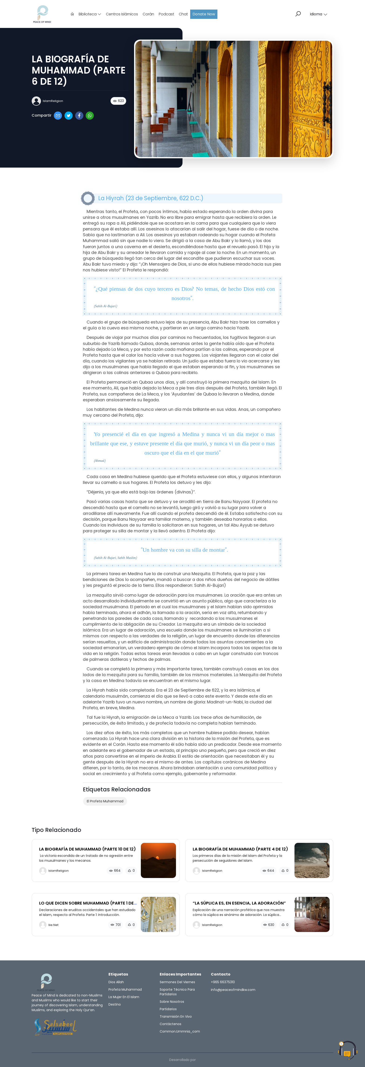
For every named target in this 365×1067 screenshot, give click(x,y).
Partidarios (168, 1009)
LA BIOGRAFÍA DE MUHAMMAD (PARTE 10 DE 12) (87, 849)
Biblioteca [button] (90, 14)
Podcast (166, 14)
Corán (148, 14)
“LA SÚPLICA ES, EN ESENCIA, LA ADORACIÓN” (239, 903)
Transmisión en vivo (176, 1016)
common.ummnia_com (180, 1031)
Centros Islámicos (122, 14)
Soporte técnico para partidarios (177, 991)
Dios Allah (116, 982)
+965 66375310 (223, 982)
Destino (114, 1004)
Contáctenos (170, 1024)
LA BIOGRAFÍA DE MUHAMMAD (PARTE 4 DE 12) (240, 849)
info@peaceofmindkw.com (233, 989)
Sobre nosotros (172, 1001)
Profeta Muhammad (125, 989)
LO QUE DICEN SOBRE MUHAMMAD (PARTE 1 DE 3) (86, 905)
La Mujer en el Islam (123, 997)
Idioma (319, 14)
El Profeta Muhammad (105, 801)
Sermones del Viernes (177, 982)
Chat (183, 14)
